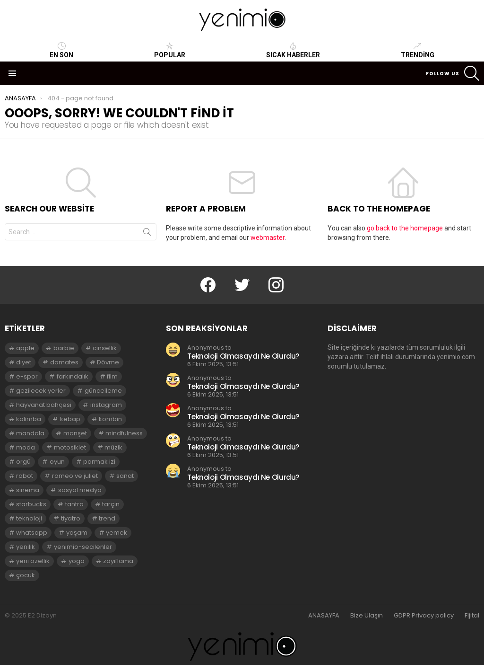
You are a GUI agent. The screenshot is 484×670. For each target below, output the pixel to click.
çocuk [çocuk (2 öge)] (25, 575)
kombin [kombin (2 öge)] (110, 418)
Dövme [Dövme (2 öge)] (108, 362)
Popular (169, 50)
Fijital (472, 615)
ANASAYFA (323, 615)
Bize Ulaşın (366, 615)
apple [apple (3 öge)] (25, 348)
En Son (61, 50)
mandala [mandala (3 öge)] (30, 433)
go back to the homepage (405, 228)
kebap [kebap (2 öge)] (70, 418)
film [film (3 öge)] (112, 376)
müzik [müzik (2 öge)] (113, 447)
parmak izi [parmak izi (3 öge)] (99, 461)
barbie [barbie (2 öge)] (63, 348)
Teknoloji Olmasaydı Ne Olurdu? (243, 356)
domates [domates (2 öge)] (64, 362)
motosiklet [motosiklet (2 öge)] (70, 447)
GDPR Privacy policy (424, 615)
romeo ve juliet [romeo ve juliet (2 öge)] (75, 475)
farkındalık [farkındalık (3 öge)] (72, 376)
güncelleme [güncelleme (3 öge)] (103, 390)
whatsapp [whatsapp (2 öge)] (31, 532)
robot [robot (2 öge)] (24, 475)
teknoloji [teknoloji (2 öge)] (29, 518)
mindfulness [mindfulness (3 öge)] (124, 433)
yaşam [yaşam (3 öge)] (76, 532)
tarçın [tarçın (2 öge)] (111, 504)
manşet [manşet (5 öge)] (75, 433)
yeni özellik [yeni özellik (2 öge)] (33, 560)
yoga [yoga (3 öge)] (77, 560)
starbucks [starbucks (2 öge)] (31, 504)
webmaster (268, 237)
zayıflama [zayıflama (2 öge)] (118, 560)
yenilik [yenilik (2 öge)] (25, 546)
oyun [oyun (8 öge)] (57, 461)
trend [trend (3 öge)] (107, 518)
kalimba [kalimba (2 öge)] (28, 418)
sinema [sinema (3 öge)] (27, 489)
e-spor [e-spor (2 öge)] (27, 376)
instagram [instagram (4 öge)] (106, 404)
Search (147, 233)
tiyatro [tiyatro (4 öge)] (70, 518)
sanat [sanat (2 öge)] (125, 475)
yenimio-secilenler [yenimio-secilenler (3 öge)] (83, 546)
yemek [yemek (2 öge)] (116, 532)
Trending (417, 50)
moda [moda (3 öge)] (25, 447)
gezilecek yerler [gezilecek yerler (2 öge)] (41, 390)
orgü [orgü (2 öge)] (23, 461)
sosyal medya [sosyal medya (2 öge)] (80, 489)
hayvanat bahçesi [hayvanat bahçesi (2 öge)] (43, 404)
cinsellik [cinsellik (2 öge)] (105, 348)
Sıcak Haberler (293, 50)
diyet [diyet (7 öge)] (23, 362)
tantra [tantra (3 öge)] (74, 504)
